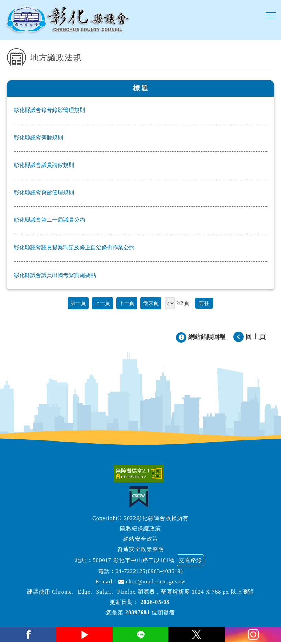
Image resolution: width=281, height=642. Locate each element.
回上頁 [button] (256, 336)
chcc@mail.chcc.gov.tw (152, 581)
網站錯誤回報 (206, 336)
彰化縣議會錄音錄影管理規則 (49, 110)
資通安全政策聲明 (140, 549)
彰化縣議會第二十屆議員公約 (49, 220)
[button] (271, 15)
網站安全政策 (140, 539)
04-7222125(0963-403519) (149, 571)
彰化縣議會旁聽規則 (38, 137)
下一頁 (126, 303)
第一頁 (78, 303)
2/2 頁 (182, 303)
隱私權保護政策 (140, 528)
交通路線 (190, 560)
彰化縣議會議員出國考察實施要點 (55, 275)
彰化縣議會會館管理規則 (44, 192)
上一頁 (102, 303)
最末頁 (151, 303)
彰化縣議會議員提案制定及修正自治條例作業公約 (74, 247)
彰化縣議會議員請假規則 (44, 165)
